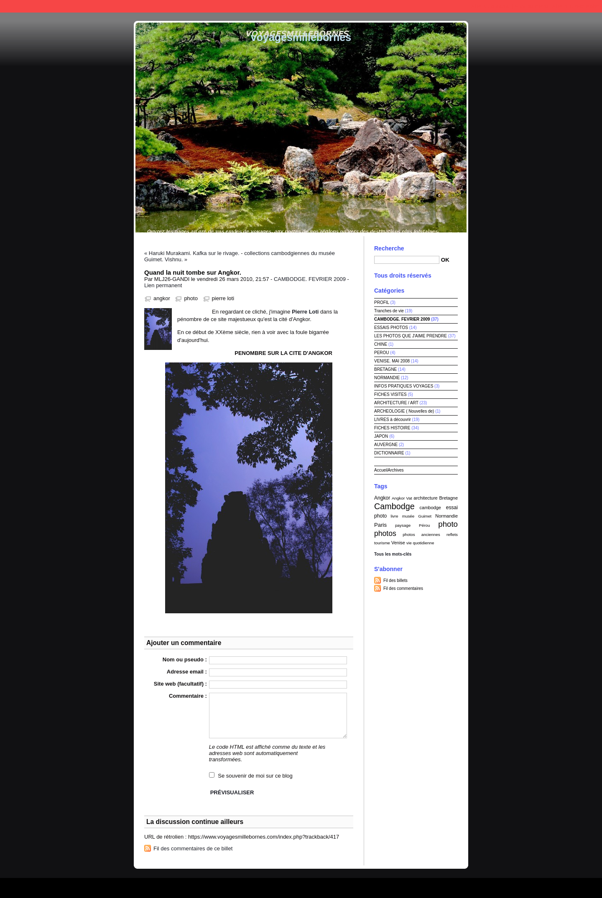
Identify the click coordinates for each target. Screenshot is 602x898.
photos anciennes (421, 534)
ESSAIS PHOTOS (391, 327)
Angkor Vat (402, 498)
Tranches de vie (389, 311)
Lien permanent (163, 285)
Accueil (381, 470)
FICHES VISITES (390, 394)
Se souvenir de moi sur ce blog (255, 776)
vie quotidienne (420, 543)
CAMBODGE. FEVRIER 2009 (310, 279)
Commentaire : (188, 696)
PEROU (381, 352)
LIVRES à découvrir (392, 419)
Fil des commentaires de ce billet (192, 848)
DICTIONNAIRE (389, 453)
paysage (403, 525)
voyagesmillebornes (301, 37)
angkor (161, 298)
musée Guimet (416, 516)
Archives (395, 470)
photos (385, 533)
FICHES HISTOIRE (392, 428)
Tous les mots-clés (392, 554)
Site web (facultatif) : (180, 684)
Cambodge (394, 506)
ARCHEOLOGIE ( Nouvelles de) (404, 411)
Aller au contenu (490, 6)
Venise (398, 542)
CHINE (380, 344)
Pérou (424, 525)
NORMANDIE (387, 377)
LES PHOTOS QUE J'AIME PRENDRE (410, 336)
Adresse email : (187, 671)
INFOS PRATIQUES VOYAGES (403, 386)
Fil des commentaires (403, 588)
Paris (380, 525)
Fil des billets (395, 580)
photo (191, 298)
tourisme (382, 543)
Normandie (446, 515)
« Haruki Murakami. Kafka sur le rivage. (192, 253)
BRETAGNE (385, 369)
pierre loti (223, 298)
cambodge (430, 507)
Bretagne (448, 497)
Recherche (389, 248)
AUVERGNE (386, 444)
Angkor (382, 498)
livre (394, 516)
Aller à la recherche (575, 6)
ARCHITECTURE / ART (396, 403)
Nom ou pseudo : (185, 659)
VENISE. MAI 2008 (392, 361)
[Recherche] (406, 260)
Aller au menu (531, 6)
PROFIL (381, 302)
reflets (452, 534)
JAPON (381, 436)
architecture (425, 497)
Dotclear (320, 885)
